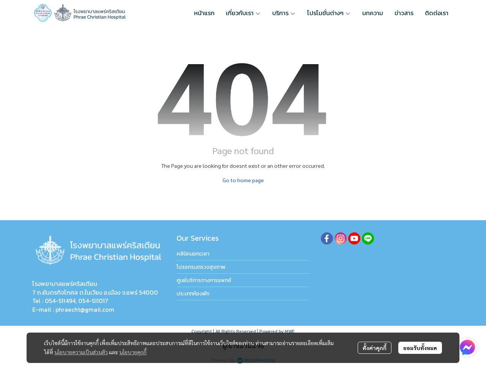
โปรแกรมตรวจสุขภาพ (201, 267)
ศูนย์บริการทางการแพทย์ (204, 280)
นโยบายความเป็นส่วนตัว (81, 352)
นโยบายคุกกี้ (133, 352)
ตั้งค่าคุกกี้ (375, 347)
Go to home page (243, 180)
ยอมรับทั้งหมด (420, 347)
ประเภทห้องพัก (193, 294)
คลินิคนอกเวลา (193, 254)
